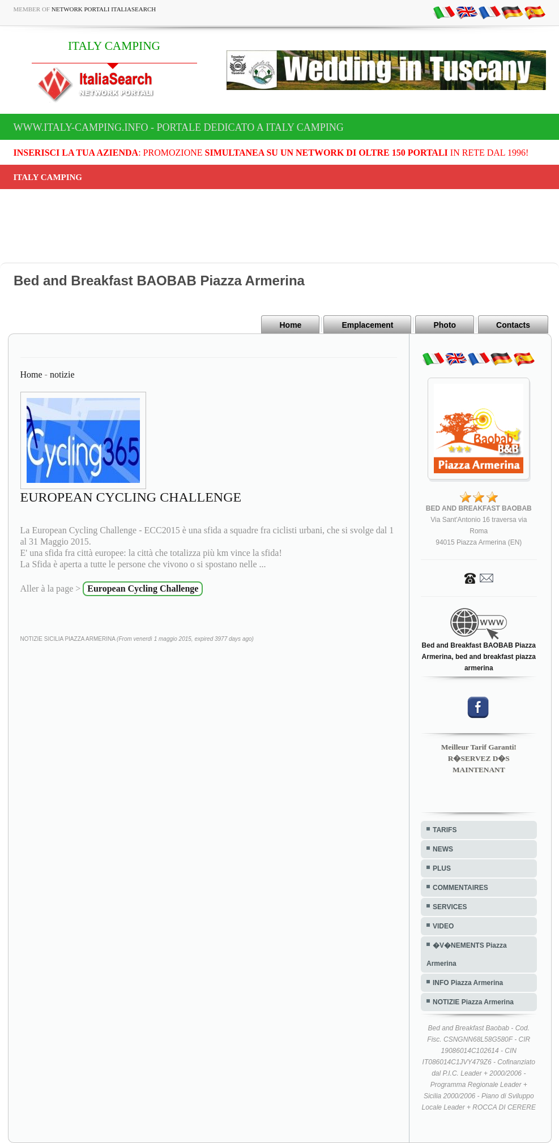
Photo (444, 324)
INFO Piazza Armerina (468, 983)
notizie (62, 374)
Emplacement (367, 324)
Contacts (513, 324)
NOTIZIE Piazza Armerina (473, 1002)
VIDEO (443, 926)
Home (290, 324)
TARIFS (444, 830)
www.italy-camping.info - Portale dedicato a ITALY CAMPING (179, 127)
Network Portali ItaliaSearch (104, 9)
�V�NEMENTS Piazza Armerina (466, 954)
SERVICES (450, 907)
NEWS (443, 849)
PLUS (442, 868)
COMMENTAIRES (460, 888)
